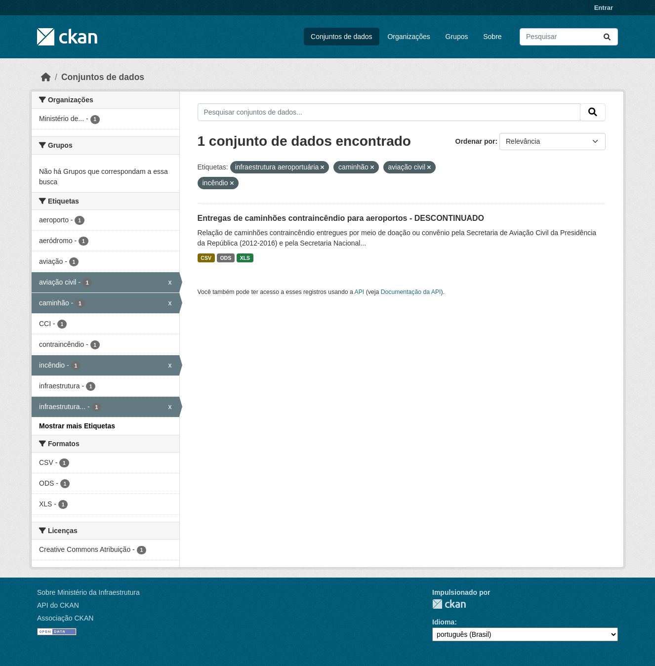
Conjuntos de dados (341, 37)
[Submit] (607, 36)
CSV (206, 258)
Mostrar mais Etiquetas (77, 426)
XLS (245, 258)
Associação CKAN (65, 618)
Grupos (457, 37)
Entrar (603, 7)
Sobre (492, 37)
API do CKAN (58, 605)
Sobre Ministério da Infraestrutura (88, 592)
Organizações (408, 37)
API (360, 292)
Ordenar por (475, 141)
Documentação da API (411, 292)
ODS (225, 258)
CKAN (449, 604)
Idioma (443, 622)
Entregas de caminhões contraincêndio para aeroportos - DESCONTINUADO (341, 218)
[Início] (46, 77)
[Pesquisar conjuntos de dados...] (569, 36)
